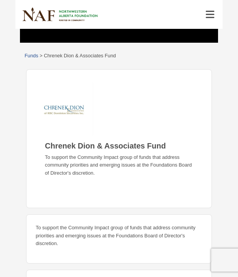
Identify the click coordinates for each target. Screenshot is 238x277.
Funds (31, 55)
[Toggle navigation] (210, 15)
